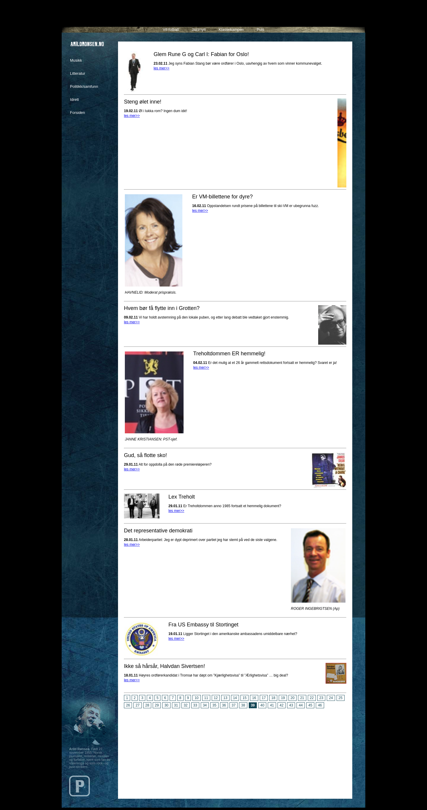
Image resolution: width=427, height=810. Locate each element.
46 (320, 705)
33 (195, 705)
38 (243, 705)
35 (214, 705)
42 (281, 705)
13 (225, 698)
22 (312, 698)
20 (292, 698)
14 (235, 698)
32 (185, 705)
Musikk (76, 60)
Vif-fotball (171, 29)
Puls (260, 29)
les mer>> (161, 68)
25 (340, 698)
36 (224, 705)
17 (264, 698)
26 (128, 705)
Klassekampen (231, 29)
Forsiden (77, 112)
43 (291, 705)
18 (273, 698)
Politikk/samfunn (84, 86)
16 (254, 698)
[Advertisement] (235, 751)
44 (300, 705)
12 (216, 698)
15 (244, 698)
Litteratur (77, 73)
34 (205, 705)
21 (302, 698)
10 (196, 698)
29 (157, 705)
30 (166, 705)
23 (321, 698)
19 (283, 698)
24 (331, 698)
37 (233, 705)
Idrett (74, 99)
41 (272, 705)
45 (310, 705)
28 (147, 705)
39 (253, 705)
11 (206, 698)
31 (176, 705)
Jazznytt (199, 29)
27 (137, 705)
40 (262, 705)
